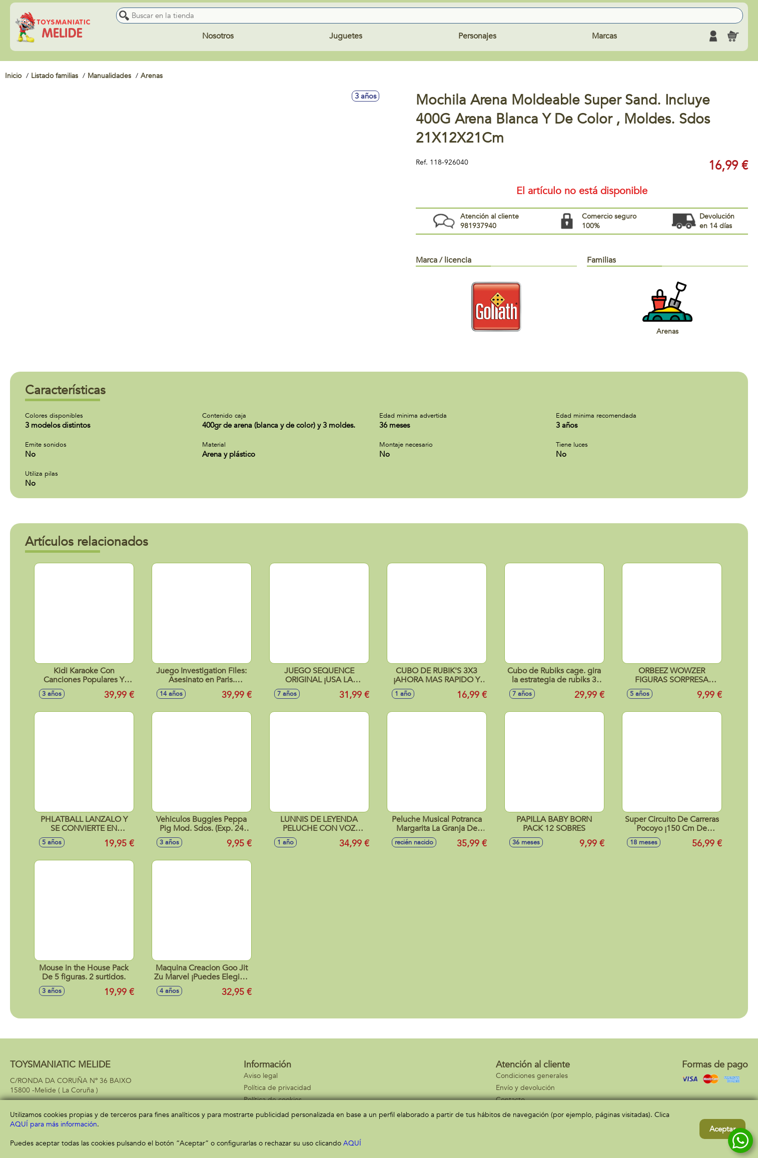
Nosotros (218, 36)
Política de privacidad (277, 1087)
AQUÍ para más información (53, 1124)
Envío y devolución (525, 1087)
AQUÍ (352, 1143)
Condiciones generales (532, 1075)
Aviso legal (261, 1075)
